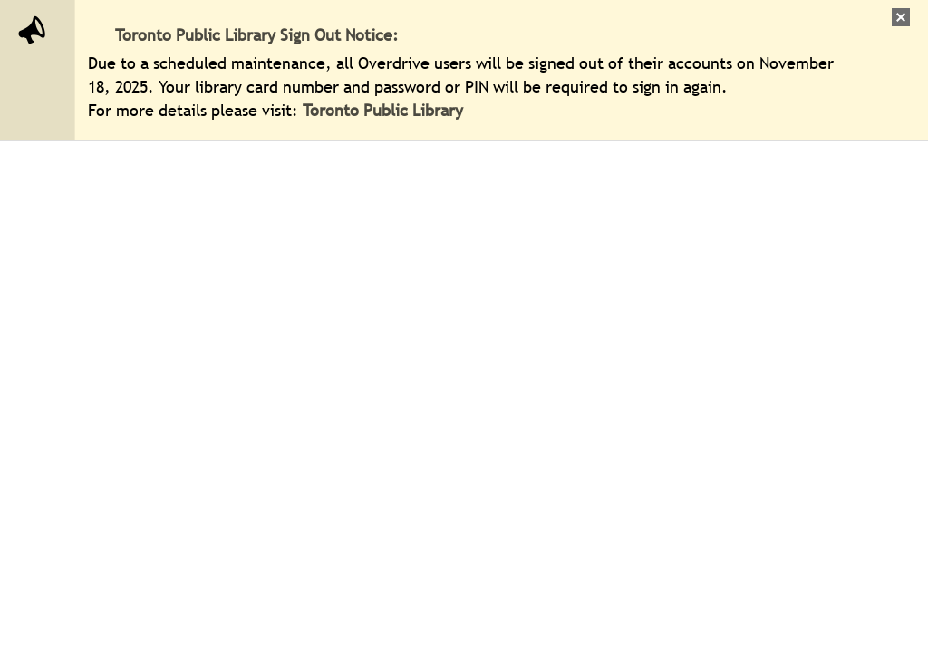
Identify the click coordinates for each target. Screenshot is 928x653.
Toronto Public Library (385, 110)
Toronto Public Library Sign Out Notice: (257, 34)
